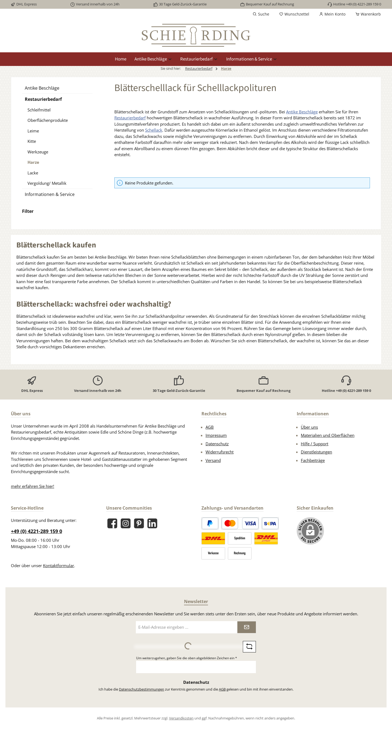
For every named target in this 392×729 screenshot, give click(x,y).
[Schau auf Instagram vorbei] (126, 523)
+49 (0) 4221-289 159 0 (36, 531)
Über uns (309, 427)
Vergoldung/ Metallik (46, 183)
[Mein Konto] (332, 14)
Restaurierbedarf (43, 99)
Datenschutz (217, 443)
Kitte (31, 141)
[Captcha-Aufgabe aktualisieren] (249, 646)
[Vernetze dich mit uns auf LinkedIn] (152, 523)
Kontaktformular (58, 565)
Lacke (32, 173)
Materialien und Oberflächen (327, 435)
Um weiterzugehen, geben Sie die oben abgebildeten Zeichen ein (186, 658)
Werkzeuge (37, 152)
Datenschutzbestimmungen (141, 689)
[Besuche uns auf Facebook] (112, 523)
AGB (210, 427)
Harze (33, 162)
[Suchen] (261, 14)
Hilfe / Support (314, 443)
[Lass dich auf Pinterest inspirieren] (139, 523)
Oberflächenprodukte (47, 120)
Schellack (153, 130)
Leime (33, 131)
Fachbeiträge (313, 460)
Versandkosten (181, 718)
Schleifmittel (39, 110)
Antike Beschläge (42, 88)
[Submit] (246, 627)
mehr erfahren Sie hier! (32, 486)
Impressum (216, 435)
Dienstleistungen (316, 452)
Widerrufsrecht (220, 452)
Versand (213, 460)
